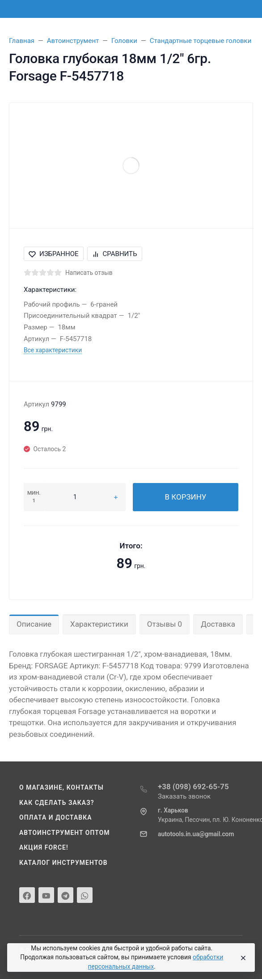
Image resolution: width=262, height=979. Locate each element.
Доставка (218, 624)
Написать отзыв (89, 272)
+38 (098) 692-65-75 (193, 786)
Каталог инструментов (63, 862)
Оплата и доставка (55, 817)
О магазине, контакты (61, 787)
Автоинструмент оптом (64, 832)
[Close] (241, 957)
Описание (34, 624)
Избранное (54, 254)
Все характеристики (53, 350)
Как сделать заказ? (56, 802)
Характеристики (99, 624)
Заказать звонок (184, 796)
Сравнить (114, 254)
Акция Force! (43, 847)
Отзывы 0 (164, 624)
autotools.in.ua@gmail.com (196, 834)
